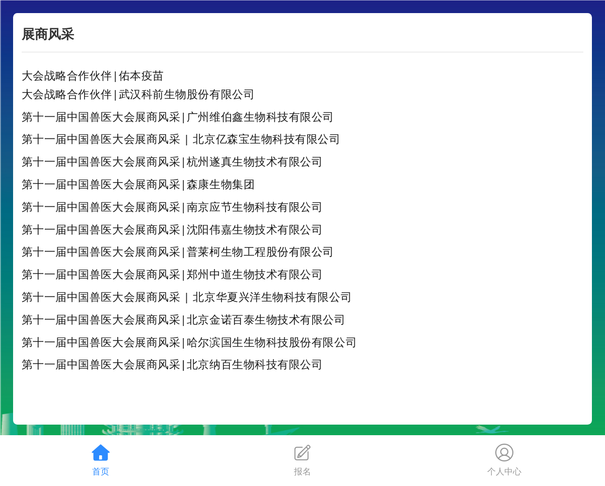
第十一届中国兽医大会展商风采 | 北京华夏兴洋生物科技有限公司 (187, 296)
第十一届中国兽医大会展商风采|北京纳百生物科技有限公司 (172, 363)
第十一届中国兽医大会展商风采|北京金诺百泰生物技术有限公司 (184, 319)
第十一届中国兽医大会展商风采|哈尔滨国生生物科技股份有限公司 (189, 341)
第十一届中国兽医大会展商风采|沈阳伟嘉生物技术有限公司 (172, 228)
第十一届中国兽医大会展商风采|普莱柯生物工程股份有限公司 (178, 251)
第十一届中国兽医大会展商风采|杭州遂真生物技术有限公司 (172, 161)
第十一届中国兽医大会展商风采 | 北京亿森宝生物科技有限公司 (181, 138)
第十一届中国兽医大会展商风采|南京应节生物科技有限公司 (172, 206)
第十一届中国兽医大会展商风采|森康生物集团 (138, 183)
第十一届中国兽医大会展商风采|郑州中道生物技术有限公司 (172, 273)
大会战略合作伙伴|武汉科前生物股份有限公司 (138, 93)
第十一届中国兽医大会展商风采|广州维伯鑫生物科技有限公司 (178, 116)
